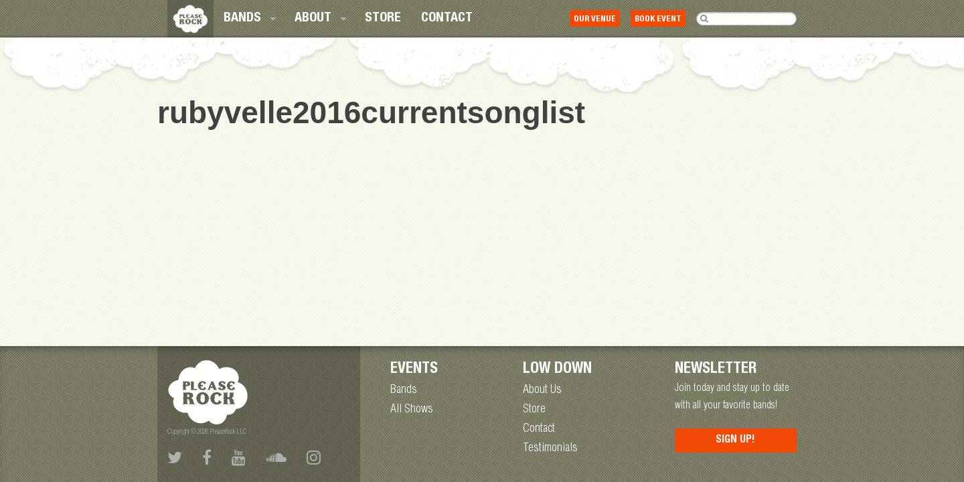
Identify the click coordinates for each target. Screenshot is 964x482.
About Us (542, 390)
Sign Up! (735, 440)
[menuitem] (249, 18)
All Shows (411, 410)
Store (383, 18)
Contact (447, 18)
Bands (242, 18)
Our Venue (595, 19)
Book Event (658, 19)
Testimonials (550, 449)
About (313, 18)
